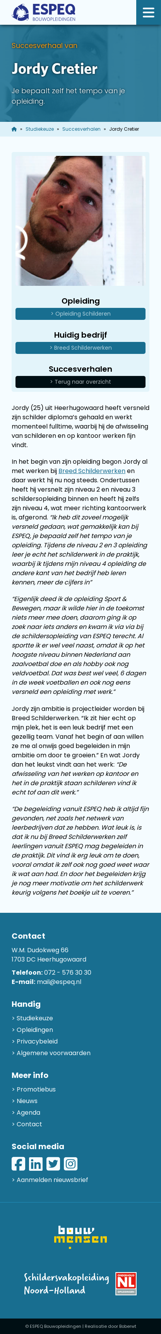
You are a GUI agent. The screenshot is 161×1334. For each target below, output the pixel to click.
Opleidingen (35, 1029)
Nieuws (27, 1101)
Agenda (28, 1112)
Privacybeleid (37, 1041)
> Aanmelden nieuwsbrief (50, 1179)
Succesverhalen (81, 129)
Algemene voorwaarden (54, 1053)
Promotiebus (36, 1089)
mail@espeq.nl (59, 981)
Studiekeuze (40, 129)
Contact (29, 1124)
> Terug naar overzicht (80, 382)
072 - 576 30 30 (67, 972)
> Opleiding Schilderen (81, 314)
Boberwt (127, 1326)
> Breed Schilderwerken (81, 348)
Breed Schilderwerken (91, 470)
